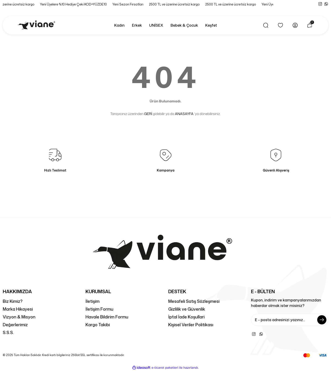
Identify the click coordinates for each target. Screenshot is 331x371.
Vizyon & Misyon (19, 317)
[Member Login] (295, 25)
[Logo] (37, 25)
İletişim (93, 301)
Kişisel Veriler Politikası (190, 325)
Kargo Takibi (98, 325)
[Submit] (321, 319)
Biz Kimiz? (13, 301)
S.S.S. (8, 332)
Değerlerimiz (15, 325)
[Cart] (309, 25)
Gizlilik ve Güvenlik (186, 309)
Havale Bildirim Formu (107, 317)
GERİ (148, 113)
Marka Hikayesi (18, 309)
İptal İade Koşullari (186, 317)
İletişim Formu (99, 309)
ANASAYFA (184, 113)
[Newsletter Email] (289, 320)
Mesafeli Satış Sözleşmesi (194, 301)
